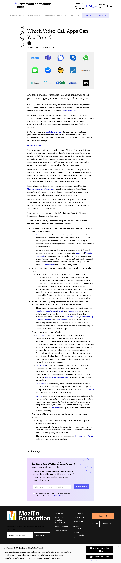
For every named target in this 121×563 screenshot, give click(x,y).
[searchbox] (97, 15)
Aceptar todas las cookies (100, 550)
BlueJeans (74, 317)
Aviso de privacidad (56, 495)
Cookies (76, 522)
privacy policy (88, 389)
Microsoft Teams (43, 319)
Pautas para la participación (79, 534)
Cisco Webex (61, 319)
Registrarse (81, 486)
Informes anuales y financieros (60, 519)
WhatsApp (41, 365)
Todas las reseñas (17, 15)
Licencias (59, 513)
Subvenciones (61, 531)
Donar (110, 6)
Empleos (77, 513)
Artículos (93, 6)
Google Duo (50, 311)
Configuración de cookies (99, 561)
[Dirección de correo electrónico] (52, 487)
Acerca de (102, 6)
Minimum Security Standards (40, 189)
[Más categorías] (73, 15)
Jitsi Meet (79, 436)
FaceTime (40, 311)
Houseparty (73, 311)
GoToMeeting (86, 317)
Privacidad (78, 517)
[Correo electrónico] (20, 535)
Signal (60, 311)
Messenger (50, 264)
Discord (39, 396)
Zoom (38, 235)
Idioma (95, 523)
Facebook (40, 335)
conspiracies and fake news (57, 377)
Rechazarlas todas (100, 557)
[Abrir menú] (11, 5)
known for (55, 407)
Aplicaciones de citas (53, 15)
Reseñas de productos (79, 5)
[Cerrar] (118, 546)
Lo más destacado (34, 15)
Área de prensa (61, 527)
